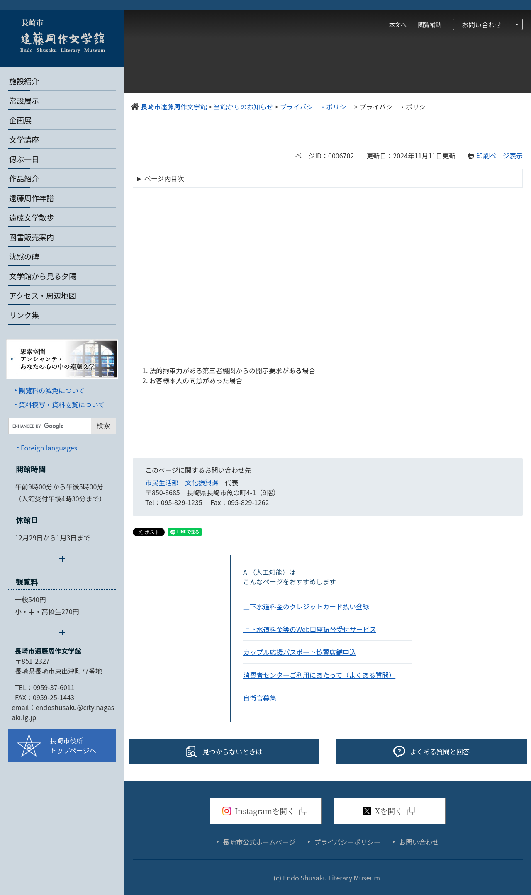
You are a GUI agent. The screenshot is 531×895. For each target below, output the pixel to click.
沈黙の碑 (24, 256)
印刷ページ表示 (499, 156)
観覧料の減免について (52, 390)
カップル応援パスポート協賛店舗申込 (299, 652)
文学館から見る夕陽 (42, 275)
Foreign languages (49, 447)
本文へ (398, 24)
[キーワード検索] (50, 426)
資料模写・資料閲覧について (62, 404)
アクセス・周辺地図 (42, 295)
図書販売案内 (31, 236)
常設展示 (24, 100)
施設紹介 (24, 80)
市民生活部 (161, 482)
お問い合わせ (482, 24)
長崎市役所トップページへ (73, 745)
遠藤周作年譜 (31, 197)
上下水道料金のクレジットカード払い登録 (306, 606)
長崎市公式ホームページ (259, 842)
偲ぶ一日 (24, 158)
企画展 (20, 119)
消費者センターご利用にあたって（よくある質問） (319, 675)
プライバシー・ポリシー (316, 107)
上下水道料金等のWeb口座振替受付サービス (309, 629)
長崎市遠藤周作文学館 (48, 651)
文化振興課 (201, 482)
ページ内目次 (164, 178)
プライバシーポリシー (347, 842)
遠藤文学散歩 (31, 217)
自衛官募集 (259, 698)
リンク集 (24, 314)
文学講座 (24, 139)
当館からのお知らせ (243, 107)
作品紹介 (24, 178)
